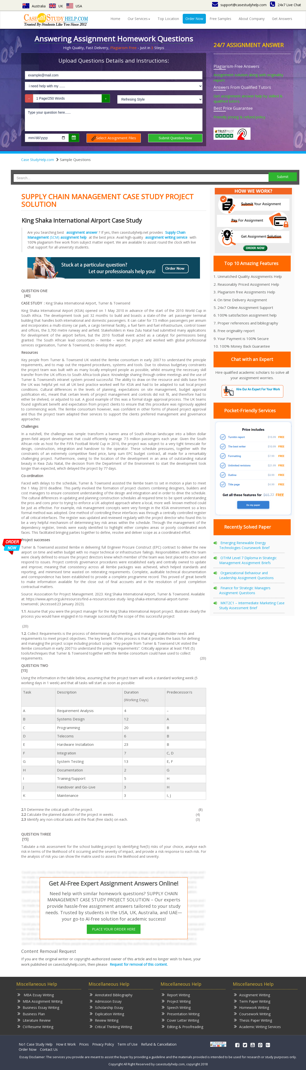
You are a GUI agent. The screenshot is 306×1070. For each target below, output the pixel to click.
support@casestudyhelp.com (239, 4)
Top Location (168, 18)
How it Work (66, 1044)
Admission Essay (106, 1001)
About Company (252, 18)
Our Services (139, 18)
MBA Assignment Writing (40, 1001)
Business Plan (31, 1013)
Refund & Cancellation (159, 1044)
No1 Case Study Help (36, 1044)
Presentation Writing (180, 1013)
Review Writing (104, 1020)
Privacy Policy (103, 1044)
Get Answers (282, 18)
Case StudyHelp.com (37, 159)
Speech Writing (176, 1007)
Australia (34, 6)
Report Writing (176, 994)
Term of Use (127, 1044)
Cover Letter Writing (180, 1020)
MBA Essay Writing (36, 994)
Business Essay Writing (38, 1007)
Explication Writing (107, 1013)
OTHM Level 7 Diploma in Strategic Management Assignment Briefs (248, 560)
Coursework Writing (252, 1013)
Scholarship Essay (106, 1007)
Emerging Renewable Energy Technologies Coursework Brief (244, 545)
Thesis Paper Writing (253, 1020)
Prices (84, 1044)
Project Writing (176, 1001)
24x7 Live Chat (285, 4)
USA (75, 6)
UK (56, 6)
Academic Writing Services (257, 1026)
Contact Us (49, 1049)
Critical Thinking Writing (111, 1026)
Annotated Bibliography (111, 994)
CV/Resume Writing (35, 1026)
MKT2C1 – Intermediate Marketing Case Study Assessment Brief (252, 605)
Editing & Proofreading (182, 1026)
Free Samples (220, 18)
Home (115, 18)
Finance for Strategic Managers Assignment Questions (244, 590)
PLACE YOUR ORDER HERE (113, 929)
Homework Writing (251, 1007)
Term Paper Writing (252, 1001)
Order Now (194, 18)
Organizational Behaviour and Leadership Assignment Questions (246, 575)
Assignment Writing (252, 994)
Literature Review (34, 1020)
